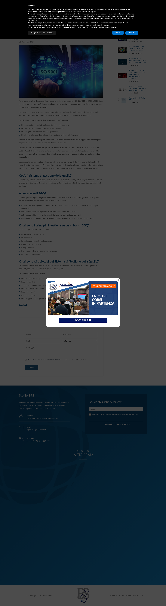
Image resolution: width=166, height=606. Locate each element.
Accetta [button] (132, 33)
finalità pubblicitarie (41, 18)
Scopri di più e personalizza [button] (42, 33)
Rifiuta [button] (118, 33)
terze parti (63, 14)
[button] (137, 5)
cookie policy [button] (91, 12)
